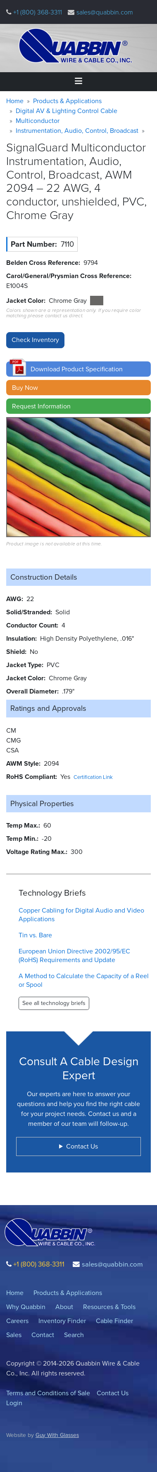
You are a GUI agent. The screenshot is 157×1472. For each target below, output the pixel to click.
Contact (42, 1335)
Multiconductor (37, 120)
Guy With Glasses (57, 1435)
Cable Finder (114, 1321)
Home (15, 101)
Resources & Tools (109, 1307)
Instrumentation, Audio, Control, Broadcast (77, 130)
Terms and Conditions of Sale (48, 1393)
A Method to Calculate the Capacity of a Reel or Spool (84, 980)
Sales (13, 1335)
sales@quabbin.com (104, 12)
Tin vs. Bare (35, 935)
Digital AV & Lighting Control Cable (66, 111)
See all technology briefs (54, 1003)
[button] (78, 369)
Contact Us (112, 1393)
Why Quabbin (25, 1307)
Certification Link (93, 777)
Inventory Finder (62, 1321)
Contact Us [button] (82, 1146)
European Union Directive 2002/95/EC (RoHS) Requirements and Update (74, 955)
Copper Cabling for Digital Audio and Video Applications (81, 915)
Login (14, 1403)
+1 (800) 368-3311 (37, 12)
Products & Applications (67, 101)
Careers (17, 1321)
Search (74, 1335)
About (64, 1307)
